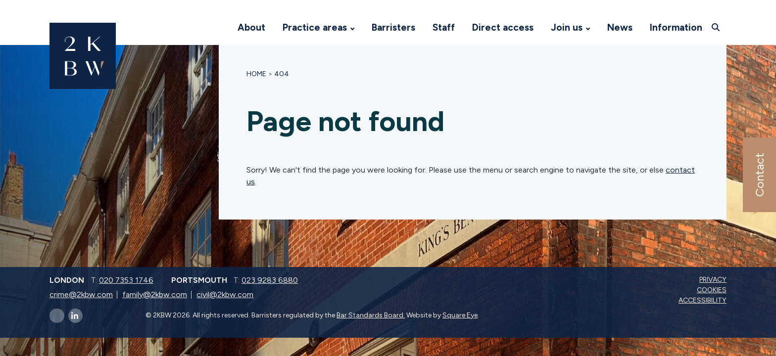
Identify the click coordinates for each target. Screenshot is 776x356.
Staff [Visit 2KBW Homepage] (444, 27)
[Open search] (717, 27)
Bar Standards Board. (371, 315)
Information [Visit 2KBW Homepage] (676, 27)
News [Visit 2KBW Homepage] (619, 27)
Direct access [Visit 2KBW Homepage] (503, 27)
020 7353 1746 (126, 280)
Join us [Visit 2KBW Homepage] (566, 27)
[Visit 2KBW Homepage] (219, 27)
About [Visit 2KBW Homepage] (251, 27)
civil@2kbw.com (224, 294)
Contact (759, 175)
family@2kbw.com (154, 294)
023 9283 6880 (270, 280)
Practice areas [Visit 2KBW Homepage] (315, 27)
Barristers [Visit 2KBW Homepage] (393, 27)
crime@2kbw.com (81, 294)
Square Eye (460, 315)
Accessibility (703, 300)
